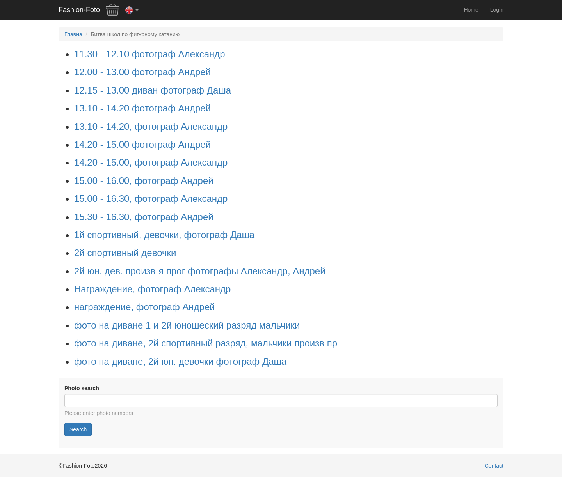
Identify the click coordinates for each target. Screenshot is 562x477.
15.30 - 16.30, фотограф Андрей (143, 217)
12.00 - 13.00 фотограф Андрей (142, 72)
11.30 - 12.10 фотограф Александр (149, 54)
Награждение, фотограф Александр (152, 289)
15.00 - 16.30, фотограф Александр (151, 198)
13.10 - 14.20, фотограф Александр (151, 126)
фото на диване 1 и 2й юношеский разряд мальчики (187, 325)
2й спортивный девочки (125, 252)
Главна (73, 34)
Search (78, 429)
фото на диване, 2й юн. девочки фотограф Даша (180, 361)
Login (496, 10)
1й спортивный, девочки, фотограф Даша (164, 235)
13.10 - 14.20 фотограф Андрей (142, 108)
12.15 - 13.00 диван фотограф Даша (152, 90)
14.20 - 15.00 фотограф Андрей (142, 144)
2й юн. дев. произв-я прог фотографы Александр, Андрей (199, 271)
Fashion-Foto (79, 10)
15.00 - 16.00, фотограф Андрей (143, 180)
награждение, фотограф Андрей (144, 307)
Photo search (81, 388)
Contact (494, 466)
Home (471, 10)
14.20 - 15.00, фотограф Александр (151, 162)
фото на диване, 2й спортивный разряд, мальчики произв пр (205, 343)
